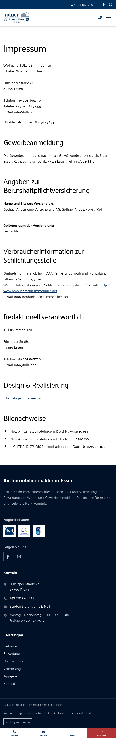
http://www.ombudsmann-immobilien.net (56, 288)
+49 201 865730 (22, 598)
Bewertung (11, 653)
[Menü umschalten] (109, 17)
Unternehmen (13, 661)
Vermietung (12, 668)
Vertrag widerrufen (18, 721)
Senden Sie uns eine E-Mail (30, 606)
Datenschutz (43, 713)
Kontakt (9, 683)
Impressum (24, 713)
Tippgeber (11, 676)
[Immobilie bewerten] (101, 733)
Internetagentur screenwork (24, 398)
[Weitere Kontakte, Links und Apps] (72, 733)
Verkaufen (11, 646)
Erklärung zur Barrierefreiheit (72, 713)
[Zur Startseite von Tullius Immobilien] (16, 17)
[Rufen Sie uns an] (100, 17)
